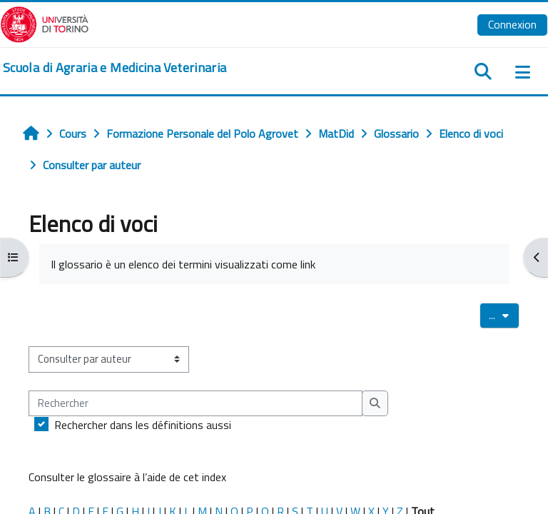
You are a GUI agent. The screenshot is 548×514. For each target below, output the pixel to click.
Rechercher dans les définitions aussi (142, 424)
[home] (114, 68)
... (504, 314)
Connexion (512, 24)
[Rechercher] (195, 403)
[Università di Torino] (44, 22)
